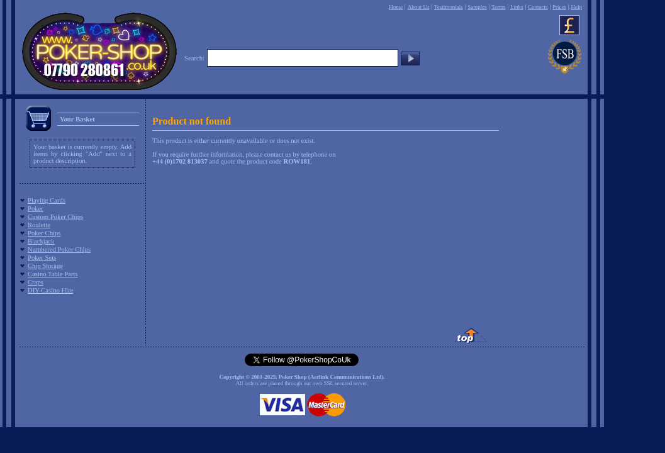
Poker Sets (42, 257)
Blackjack (41, 241)
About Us (419, 7)
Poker (35, 208)
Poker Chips (44, 233)
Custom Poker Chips (55, 216)
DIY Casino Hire (50, 290)
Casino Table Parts (53, 274)
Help (576, 7)
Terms (498, 7)
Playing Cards (46, 200)
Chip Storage (45, 265)
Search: (194, 58)
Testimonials (448, 7)
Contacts (538, 7)
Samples (477, 7)
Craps (35, 282)
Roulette (39, 224)
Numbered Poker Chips (59, 249)
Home (396, 7)
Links (516, 7)
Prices (559, 7)
